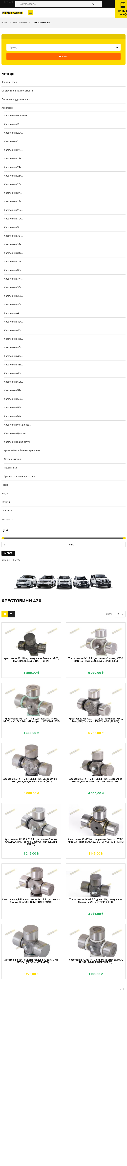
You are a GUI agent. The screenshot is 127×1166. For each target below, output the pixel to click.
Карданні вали (9, 82)
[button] (30, 12)
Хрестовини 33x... (13, 244)
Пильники (6, 510)
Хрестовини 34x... (13, 253)
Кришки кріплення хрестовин (19, 476)
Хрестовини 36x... (13, 270)
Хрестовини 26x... (13, 184)
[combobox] (63, 47)
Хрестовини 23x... (13, 158)
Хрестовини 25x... (13, 175)
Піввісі (4, 484)
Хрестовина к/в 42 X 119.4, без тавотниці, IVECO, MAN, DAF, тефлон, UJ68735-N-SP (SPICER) (96, 720)
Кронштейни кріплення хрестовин (22, 450)
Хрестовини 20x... (13, 132)
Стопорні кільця (12, 459)
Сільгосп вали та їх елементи (17, 90)
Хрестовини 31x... (13, 227)
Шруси (4, 493)
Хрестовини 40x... (13, 304)
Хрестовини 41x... (13, 313)
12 (118, 614)
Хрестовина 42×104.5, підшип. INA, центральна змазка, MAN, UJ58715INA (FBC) (95, 900)
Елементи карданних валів (15, 99)
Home (4, 22)
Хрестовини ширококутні (17, 442)
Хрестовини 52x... (13, 390)
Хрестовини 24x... (13, 167)
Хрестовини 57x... (13, 416)
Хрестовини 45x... (13, 339)
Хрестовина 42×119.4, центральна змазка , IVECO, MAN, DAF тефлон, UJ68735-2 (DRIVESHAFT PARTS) (96, 840)
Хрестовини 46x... (13, 347)
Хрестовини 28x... (13, 201)
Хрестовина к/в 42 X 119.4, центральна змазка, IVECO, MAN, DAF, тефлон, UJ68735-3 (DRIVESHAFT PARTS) (31, 842)
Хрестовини (20, 22)
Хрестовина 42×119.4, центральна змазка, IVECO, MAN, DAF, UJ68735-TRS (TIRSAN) (31, 659)
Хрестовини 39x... (13, 296)
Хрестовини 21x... (13, 141)
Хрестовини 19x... (13, 124)
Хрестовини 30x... (13, 218)
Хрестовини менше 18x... (17, 115)
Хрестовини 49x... (13, 373)
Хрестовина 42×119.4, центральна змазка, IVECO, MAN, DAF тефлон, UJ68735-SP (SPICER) (95, 659)
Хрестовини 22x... (13, 150)
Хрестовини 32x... (13, 235)
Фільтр (8, 553)
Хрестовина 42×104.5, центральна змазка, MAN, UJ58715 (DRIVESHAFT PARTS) (96, 961)
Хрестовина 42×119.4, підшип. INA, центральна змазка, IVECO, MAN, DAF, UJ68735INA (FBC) (95, 780)
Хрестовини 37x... (13, 278)
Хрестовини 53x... (13, 399)
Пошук (63, 56)
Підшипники (10, 467)
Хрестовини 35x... (13, 261)
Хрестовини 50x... (13, 381)
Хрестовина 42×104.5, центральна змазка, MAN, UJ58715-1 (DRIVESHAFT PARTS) (31, 961)
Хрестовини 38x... (13, 287)
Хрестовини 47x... (13, 356)
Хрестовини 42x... (13, 321)
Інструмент (7, 519)
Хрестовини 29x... (13, 210)
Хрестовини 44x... (13, 330)
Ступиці (5, 502)
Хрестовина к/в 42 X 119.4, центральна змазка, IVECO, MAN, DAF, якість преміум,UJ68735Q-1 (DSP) (31, 720)
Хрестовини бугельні (15, 433)
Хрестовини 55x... (13, 407)
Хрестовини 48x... (13, 364)
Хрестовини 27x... (13, 193)
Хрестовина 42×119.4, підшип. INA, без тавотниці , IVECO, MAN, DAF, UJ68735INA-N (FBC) (31, 780)
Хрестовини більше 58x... (17, 424)
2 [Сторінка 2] (120, 989)
